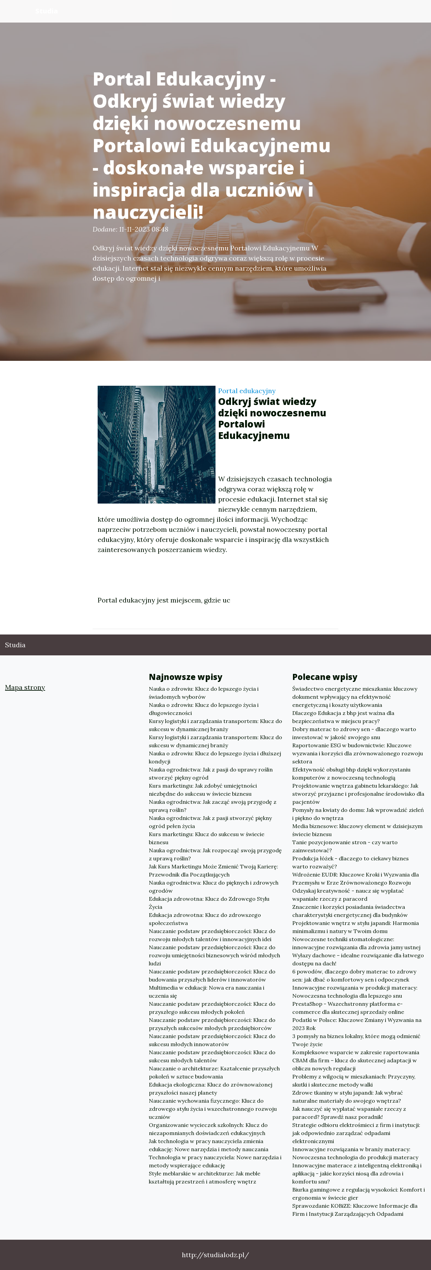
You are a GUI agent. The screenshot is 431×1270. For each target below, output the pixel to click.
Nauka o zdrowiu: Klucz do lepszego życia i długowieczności (204, 708)
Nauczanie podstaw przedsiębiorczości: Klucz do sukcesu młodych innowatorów (212, 1040)
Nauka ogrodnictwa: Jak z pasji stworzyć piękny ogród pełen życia (210, 822)
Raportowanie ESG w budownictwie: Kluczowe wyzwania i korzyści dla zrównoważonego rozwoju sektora (357, 753)
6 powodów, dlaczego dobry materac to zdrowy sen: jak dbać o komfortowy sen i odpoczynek (354, 975)
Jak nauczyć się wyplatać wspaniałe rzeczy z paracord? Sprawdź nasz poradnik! (349, 1112)
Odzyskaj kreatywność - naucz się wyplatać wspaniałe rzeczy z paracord (348, 894)
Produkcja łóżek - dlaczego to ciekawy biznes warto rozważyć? (350, 862)
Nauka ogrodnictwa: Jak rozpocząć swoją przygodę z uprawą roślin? (215, 854)
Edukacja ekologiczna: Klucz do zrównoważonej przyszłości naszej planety (210, 1088)
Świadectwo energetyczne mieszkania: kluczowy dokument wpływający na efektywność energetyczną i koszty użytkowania (354, 696)
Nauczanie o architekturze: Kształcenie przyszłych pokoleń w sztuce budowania (214, 1072)
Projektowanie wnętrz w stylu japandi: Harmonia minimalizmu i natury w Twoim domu (355, 927)
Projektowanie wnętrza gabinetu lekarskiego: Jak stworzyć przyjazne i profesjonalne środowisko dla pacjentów (358, 793)
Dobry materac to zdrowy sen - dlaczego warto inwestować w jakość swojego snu (354, 733)
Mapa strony (25, 687)
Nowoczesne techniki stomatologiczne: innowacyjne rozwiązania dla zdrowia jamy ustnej (356, 943)
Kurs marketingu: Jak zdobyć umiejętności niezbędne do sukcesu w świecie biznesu (203, 789)
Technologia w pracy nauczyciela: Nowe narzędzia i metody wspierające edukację (215, 1161)
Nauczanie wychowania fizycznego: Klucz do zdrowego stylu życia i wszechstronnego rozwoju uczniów (213, 1108)
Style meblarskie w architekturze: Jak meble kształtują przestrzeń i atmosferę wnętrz (204, 1177)
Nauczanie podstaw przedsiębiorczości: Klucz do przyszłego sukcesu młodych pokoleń (212, 1007)
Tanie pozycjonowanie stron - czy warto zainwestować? (345, 846)
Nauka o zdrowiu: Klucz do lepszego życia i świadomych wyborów (204, 692)
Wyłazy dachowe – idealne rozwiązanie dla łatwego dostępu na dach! (358, 959)
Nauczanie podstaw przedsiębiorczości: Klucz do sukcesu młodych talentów (212, 1056)
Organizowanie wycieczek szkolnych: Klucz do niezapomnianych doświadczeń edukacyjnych (208, 1129)
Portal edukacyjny (247, 390)
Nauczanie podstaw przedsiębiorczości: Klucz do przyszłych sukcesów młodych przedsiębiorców (212, 1024)
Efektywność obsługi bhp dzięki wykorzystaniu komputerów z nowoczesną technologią (351, 773)
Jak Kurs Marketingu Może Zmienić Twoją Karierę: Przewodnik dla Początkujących (213, 870)
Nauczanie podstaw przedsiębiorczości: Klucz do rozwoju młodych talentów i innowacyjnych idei (212, 935)
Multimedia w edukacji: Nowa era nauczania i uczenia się (206, 991)
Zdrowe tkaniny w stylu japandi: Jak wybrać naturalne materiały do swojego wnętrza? (347, 1096)
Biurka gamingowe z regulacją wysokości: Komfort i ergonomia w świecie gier (358, 1193)
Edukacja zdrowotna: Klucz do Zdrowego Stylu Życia (209, 902)
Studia (46, 10)
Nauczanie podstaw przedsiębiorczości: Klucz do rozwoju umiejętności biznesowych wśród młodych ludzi (214, 955)
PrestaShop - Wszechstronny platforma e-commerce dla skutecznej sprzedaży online (348, 1007)
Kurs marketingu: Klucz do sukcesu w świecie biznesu (206, 838)
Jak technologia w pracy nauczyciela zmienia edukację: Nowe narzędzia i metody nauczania (208, 1145)
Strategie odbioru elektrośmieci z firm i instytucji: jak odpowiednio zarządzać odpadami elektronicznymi (356, 1133)
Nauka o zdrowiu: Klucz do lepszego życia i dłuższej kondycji (215, 757)
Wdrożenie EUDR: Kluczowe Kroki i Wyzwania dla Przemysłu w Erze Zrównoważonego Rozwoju (355, 878)
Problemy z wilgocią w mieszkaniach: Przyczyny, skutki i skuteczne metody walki (354, 1080)
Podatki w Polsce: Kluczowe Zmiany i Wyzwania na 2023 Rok (357, 1024)
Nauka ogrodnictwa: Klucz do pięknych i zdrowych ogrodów (213, 886)
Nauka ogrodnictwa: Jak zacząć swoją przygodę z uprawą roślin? (212, 805)
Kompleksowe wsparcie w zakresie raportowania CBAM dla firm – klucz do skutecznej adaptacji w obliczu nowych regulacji (355, 1060)
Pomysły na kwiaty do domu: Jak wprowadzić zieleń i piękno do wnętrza (358, 813)
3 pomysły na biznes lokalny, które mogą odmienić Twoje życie (356, 1040)
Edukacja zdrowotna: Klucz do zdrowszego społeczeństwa (205, 919)
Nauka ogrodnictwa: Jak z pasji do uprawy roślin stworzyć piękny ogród (211, 773)
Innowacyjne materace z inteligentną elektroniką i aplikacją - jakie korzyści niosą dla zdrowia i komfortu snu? (357, 1173)
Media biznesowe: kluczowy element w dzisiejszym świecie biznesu (357, 830)
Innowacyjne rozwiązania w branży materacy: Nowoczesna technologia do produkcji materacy (355, 1153)
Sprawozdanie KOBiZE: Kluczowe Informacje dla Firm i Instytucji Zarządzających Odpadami (355, 1209)
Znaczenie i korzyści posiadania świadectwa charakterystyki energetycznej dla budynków (350, 910)
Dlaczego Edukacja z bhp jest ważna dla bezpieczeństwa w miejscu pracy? (343, 717)
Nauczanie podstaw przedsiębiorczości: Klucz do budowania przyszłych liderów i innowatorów (212, 975)
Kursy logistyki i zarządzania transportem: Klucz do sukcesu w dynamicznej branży (215, 725)
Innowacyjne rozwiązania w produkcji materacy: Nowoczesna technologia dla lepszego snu (355, 991)
